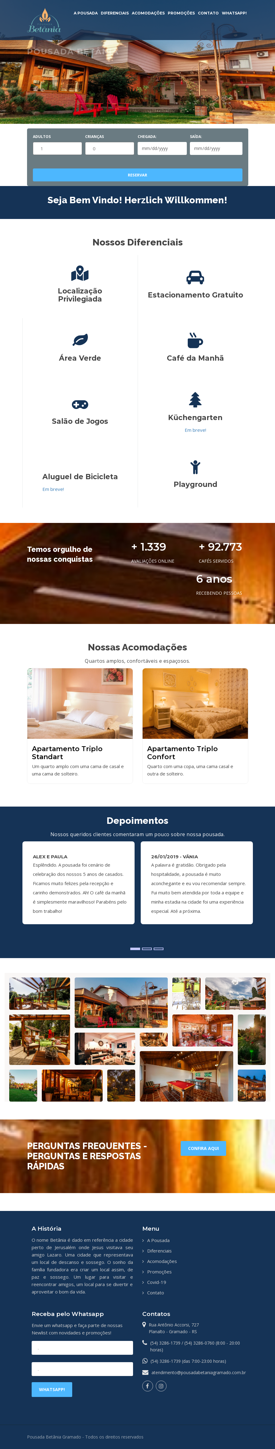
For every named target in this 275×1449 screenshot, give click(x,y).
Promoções (181, 13)
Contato (208, 13)
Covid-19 (156, 1282)
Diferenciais (115, 13)
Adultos (42, 136)
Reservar (137, 175)
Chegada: (147, 136)
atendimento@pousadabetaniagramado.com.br (198, 1372)
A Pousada (86, 13)
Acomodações (148, 13)
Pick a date (178, 148)
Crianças (94, 136)
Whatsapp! (234, 13)
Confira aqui (203, 1148)
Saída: (196, 136)
